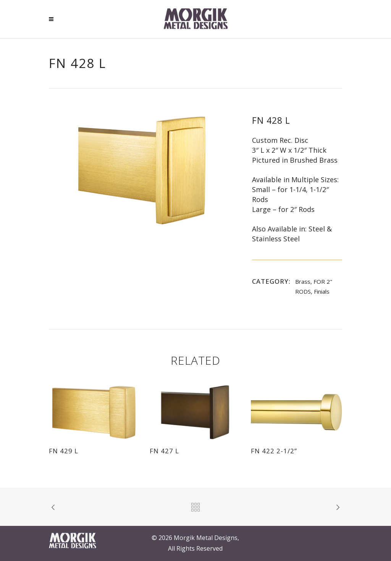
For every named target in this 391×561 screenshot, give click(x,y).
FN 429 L (63, 450)
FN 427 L (164, 450)
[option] (143, 170)
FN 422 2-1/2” (274, 450)
